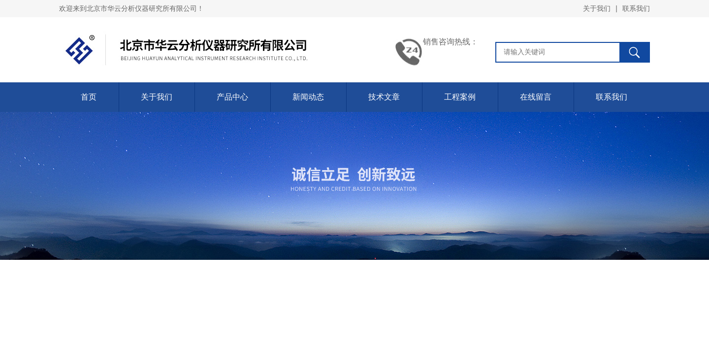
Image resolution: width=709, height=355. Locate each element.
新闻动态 (308, 97)
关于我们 (597, 8)
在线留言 (535, 97)
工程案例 (460, 97)
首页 (89, 97)
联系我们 (636, 8)
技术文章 (384, 97)
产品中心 (232, 97)
